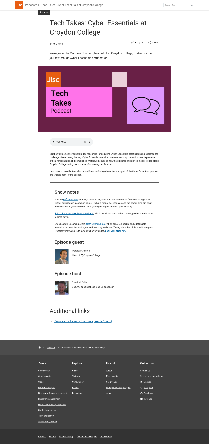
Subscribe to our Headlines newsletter (74, 213)
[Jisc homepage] (19, 5)
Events (75, 387)
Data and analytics (46, 387)
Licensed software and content (52, 393)
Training (76, 376)
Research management (49, 399)
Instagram (148, 387)
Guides (75, 371)
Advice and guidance (47, 421)
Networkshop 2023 (96, 224)
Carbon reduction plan (87, 436)
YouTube (148, 399)
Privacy (52, 436)
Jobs (108, 393)
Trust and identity (46, 416)
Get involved (111, 382)
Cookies (42, 436)
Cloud (41, 382)
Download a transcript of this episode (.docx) (83, 321)
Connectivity (44, 371)
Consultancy (78, 382)
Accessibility (106, 436)
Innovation (77, 393)
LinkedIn (148, 382)
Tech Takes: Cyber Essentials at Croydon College (72, 5)
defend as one (70, 199)
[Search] (191, 5)
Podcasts (31, 5)
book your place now (115, 231)
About (109, 371)
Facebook (148, 393)
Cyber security (44, 376)
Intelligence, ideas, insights (118, 387)
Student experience (47, 410)
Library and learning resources (52, 404)
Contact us (145, 371)
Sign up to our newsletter (151, 376)
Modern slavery (66, 436)
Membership (112, 376)
